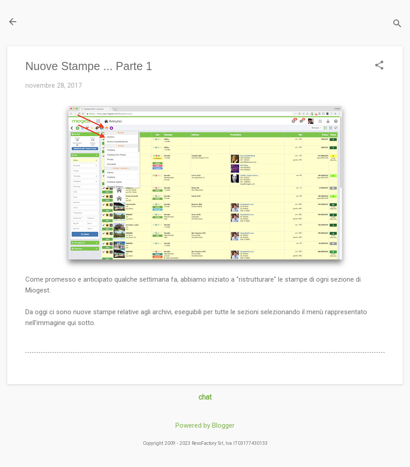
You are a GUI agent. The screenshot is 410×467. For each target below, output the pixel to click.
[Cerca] (397, 24)
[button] (379, 66)
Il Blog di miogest (70, 21)
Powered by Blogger (205, 425)
